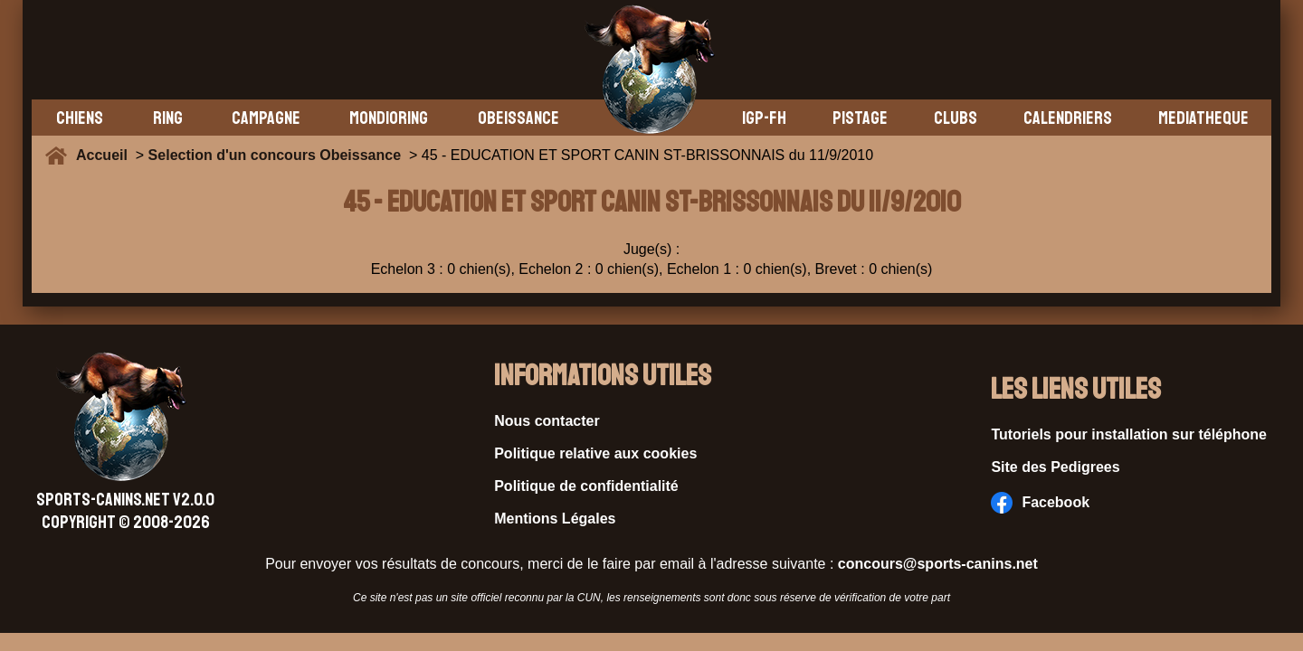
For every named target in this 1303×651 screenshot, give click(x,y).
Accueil (106, 155)
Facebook (1040, 503)
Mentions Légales (554, 518)
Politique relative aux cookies (595, 453)
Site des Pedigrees (1055, 467)
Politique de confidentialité (586, 486)
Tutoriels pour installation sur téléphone (1129, 434)
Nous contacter (546, 421)
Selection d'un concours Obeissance (274, 155)
